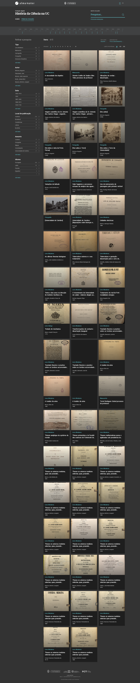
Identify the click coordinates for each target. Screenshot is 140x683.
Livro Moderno (19, 47)
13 (75, 46)
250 (124, 46)
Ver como (103, 40)
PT (120, 3)
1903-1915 (18, 93)
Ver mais (17, 62)
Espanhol (17, 171)
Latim (16, 165)
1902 (16, 96)
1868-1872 (18, 102)
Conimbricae (18, 122)
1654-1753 (18, 105)
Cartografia (18, 53)
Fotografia (18, 56)
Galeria (104, 40)
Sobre (17, 19)
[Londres (17, 128)
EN (123, 3)
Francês (17, 168)
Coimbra (17, 116)
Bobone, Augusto (20, 70)
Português (18, 162)
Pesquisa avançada (97, 19)
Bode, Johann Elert (20, 79)
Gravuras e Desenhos (21, 59)
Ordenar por (113, 40)
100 (120, 46)
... (72, 46)
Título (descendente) (117, 40)
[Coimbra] (17, 119)
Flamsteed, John (19, 73)
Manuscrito (18, 50)
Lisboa (17, 125)
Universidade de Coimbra (22, 151)
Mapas (17, 145)
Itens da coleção (27, 19)
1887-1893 (18, 99)
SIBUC (70, 679)
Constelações (19, 148)
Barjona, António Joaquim (22, 82)
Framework (76, 679)
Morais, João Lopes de (21, 76)
